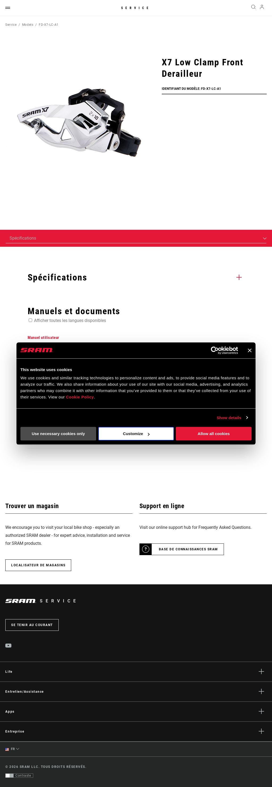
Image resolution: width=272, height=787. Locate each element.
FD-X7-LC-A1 (49, 25)
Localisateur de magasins (38, 565)
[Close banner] (250, 350)
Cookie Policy (80, 397)
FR (10, 749)
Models (27, 25)
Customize (136, 433)
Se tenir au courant (32, 625)
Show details (229, 417)
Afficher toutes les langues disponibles (70, 320)
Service (136, 8)
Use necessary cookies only (58, 433)
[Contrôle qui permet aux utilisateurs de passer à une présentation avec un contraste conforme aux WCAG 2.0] (19, 775)
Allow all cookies (214, 433)
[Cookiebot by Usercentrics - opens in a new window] (215, 350)
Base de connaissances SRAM (188, 549)
